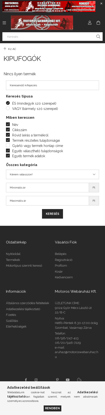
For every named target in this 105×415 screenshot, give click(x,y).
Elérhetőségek (16, 326)
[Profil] (89, 22)
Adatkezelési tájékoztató (23, 309)
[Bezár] (101, 3)
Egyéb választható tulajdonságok (37, 151)
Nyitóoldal (13, 254)
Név (15, 125)
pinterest (57, 380)
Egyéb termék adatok (28, 156)
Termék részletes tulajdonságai (36, 140)
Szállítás (12, 321)
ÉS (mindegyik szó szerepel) (34, 103)
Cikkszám (19, 130)
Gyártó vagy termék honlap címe (37, 146)
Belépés (60, 254)
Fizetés (11, 315)
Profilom (61, 265)
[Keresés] (52, 36)
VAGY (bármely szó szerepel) (35, 109)
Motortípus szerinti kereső (24, 265)
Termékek (13, 260)
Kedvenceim (64, 277)
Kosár (59, 271)
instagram (36, 380)
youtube (68, 380)
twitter (47, 380)
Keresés (52, 214)
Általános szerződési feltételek (27, 303)
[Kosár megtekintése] (98, 22)
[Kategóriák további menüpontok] (4, 22)
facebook (26, 380)
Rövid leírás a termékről (30, 135)
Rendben (52, 408)
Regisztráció (63, 260)
